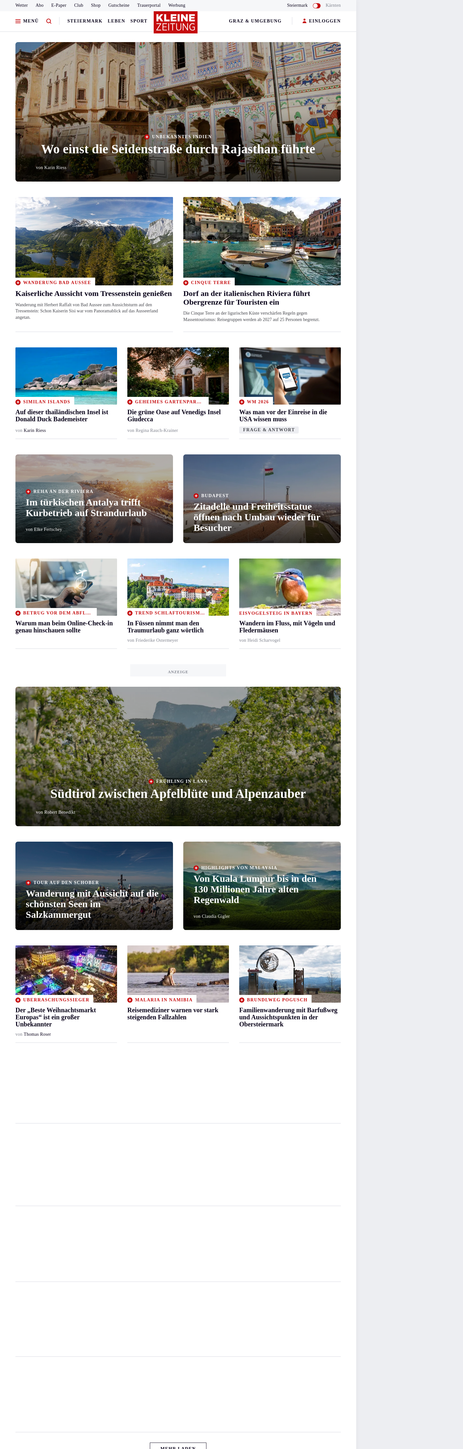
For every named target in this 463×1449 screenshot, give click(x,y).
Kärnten (333, 5)
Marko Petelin (37, 1180)
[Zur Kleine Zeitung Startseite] (176, 25)
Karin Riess (35, 430)
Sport (139, 21)
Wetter (21, 5)
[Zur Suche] (48, 21)
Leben (116, 21)
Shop (96, 5)
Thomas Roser (37, 1034)
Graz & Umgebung (255, 21)
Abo (40, 5)
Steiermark (85, 21)
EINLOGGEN (322, 21)
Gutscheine (119, 5)
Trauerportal (149, 5)
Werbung (177, 5)
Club (78, 5)
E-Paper (59, 5)
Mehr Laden (178, 1414)
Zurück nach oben (178, 1431)
